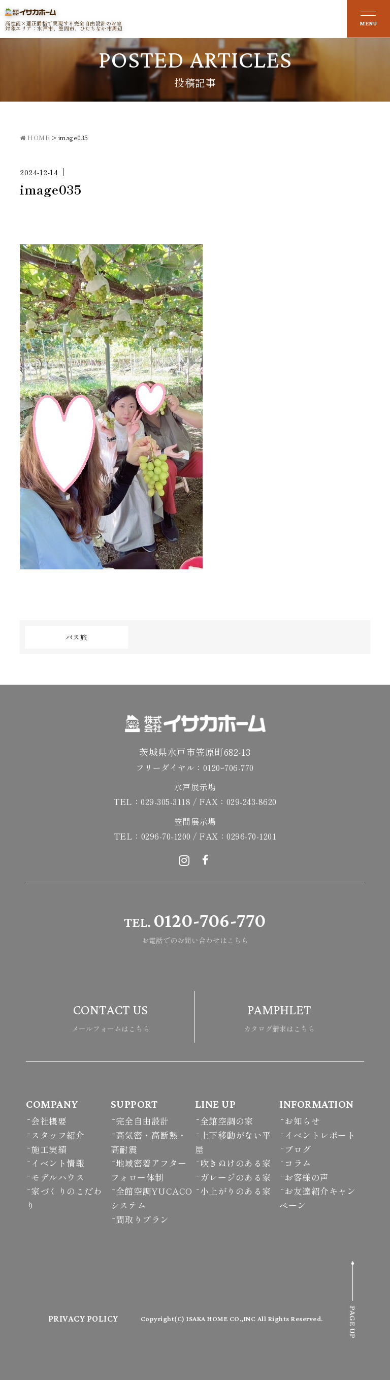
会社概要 (49, 1120)
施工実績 (49, 1149)
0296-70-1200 (166, 836)
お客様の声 (306, 1177)
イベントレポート (319, 1135)
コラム (297, 1163)
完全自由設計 (142, 1120)
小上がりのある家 (235, 1190)
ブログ (297, 1149)
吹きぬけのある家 (235, 1163)
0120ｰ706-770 (228, 767)
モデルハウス (57, 1177)
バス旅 (77, 637)
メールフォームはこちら (111, 1016)
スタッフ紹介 (57, 1135)
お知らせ (302, 1120)
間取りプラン (142, 1219)
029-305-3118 (165, 801)
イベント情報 (57, 1163)
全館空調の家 (226, 1120)
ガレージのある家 (235, 1177)
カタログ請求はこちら (279, 1016)
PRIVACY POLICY (83, 1318)
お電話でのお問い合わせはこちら (195, 926)
